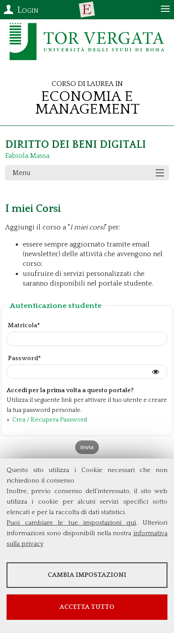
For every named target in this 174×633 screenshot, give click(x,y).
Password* (24, 358)
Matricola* (24, 325)
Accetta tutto (87, 607)
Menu (22, 173)
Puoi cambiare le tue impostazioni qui (71, 522)
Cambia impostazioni (87, 575)
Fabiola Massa (27, 156)
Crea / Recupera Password (49, 419)
